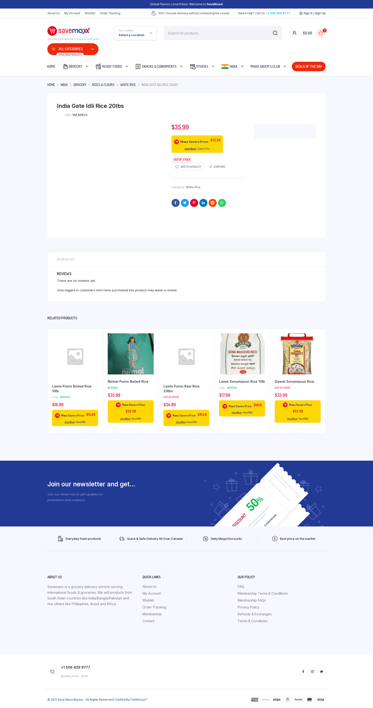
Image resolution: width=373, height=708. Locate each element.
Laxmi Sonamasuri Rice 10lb (242, 381)
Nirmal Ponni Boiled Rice (128, 381)
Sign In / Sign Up (312, 13)
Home (51, 66)
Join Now (190, 148)
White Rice (128, 85)
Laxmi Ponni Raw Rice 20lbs (181, 388)
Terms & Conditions (253, 621)
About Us (53, 13)
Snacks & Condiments (156, 66)
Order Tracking (110, 13)
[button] (188, 167)
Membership (152, 614)
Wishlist (90, 13)
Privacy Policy (249, 607)
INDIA (64, 85)
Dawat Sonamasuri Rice (294, 381)
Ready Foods (108, 66)
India (229, 66)
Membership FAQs (252, 600)
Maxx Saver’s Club (265, 66)
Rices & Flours (103, 85)
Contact (148, 621)
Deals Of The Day (308, 66)
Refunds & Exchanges (255, 614)
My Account (72, 13)
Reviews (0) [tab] (65, 259)
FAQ (241, 586)
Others (199, 66)
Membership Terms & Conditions (263, 593)
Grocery (72, 66)
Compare (219, 166)
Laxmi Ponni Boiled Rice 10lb (72, 388)
